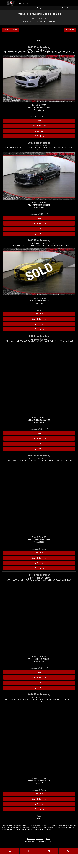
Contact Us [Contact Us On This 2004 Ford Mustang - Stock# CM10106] (39, 672)
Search (65, 8)
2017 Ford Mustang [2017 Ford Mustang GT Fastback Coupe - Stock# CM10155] (39, 142)
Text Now (39, 136)
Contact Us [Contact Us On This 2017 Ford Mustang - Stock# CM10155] (39, 218)
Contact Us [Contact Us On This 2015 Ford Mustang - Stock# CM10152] (39, 314)
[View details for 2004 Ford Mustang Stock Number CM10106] (43, 668)
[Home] (18, 3)
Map (39, 8)
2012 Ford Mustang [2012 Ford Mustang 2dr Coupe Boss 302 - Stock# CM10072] (39, 336)
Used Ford (39, 21)
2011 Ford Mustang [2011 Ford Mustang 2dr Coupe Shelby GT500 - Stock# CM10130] (39, 455)
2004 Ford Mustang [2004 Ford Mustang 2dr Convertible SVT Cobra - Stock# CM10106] (39, 575)
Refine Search (10, 30)
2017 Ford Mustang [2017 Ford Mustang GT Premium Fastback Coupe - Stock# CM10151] (39, 47)
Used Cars (31, 21)
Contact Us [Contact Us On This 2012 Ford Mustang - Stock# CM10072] (39, 433)
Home (24, 21)
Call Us (13, 8)
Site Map (48, 839)
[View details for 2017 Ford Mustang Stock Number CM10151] (43, 117)
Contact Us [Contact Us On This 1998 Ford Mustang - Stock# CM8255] (39, 794)
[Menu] (3, 3)
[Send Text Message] (29, 851)
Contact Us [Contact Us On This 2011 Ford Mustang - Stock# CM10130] (39, 553)
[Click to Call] (9, 851)
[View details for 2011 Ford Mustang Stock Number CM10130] (43, 549)
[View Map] (68, 851)
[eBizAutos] (41, 842)
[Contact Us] (49, 851)
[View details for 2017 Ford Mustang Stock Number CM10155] (43, 214)
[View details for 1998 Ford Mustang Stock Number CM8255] (43, 790)
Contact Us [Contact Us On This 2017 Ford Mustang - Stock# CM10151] (39, 121)
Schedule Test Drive (39, 126)
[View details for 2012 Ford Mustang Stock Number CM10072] (43, 429)
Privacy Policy (40, 839)
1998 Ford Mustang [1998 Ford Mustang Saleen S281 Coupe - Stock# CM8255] (39, 694)
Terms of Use (31, 839)
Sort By (70, 30)
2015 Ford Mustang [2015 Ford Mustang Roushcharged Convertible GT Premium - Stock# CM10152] (39, 240)
